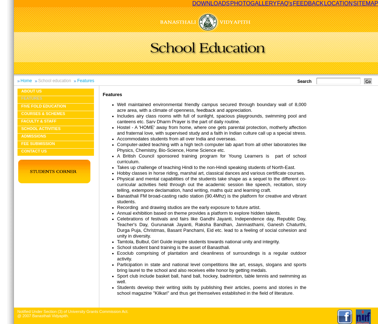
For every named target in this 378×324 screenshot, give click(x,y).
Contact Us (34, 151)
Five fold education (43, 106)
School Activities (41, 128)
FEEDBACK (308, 3)
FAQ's (284, 3)
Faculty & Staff (38, 121)
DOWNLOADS (211, 3)
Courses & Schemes (43, 113)
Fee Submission (38, 143)
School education (54, 80)
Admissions (33, 136)
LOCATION (338, 3)
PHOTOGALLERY (253, 3)
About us (31, 91)
